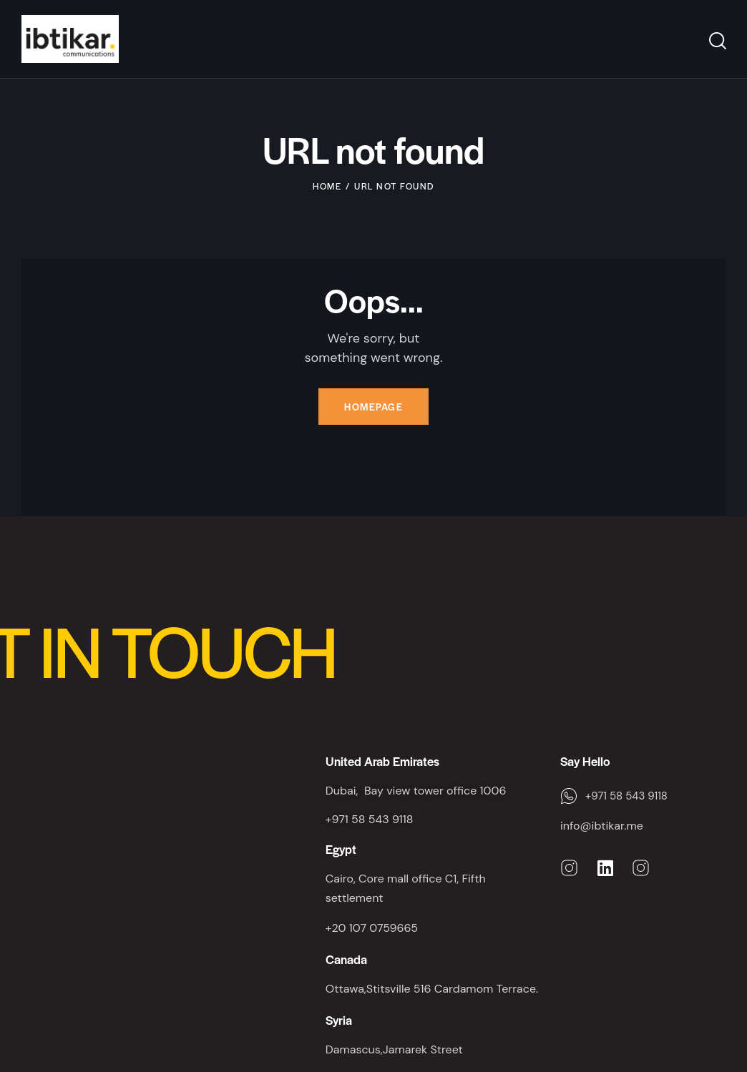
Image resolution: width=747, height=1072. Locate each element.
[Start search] (717, 41)
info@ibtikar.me (601, 825)
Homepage (373, 406)
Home (327, 186)
